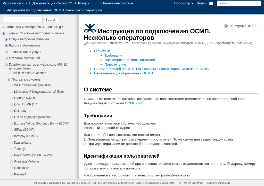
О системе (102, 51)
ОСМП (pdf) (134, 103)
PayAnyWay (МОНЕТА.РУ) (33, 155)
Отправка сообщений (24, 58)
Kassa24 (20, 174)
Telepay (19, 149)
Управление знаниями (160, 182)
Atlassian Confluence (47, 182)
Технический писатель (178, 43)
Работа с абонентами (24, 45)
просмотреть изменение (233, 43)
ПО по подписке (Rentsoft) (33, 117)
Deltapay (20, 111)
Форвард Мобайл (26, 161)
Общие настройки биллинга (29, 39)
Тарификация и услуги (25, 52)
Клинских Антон (119, 43)
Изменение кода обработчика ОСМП (123, 73)
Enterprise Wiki (76, 182)
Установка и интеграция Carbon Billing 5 (34, 27)
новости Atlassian (218, 182)
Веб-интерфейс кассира (29, 73)
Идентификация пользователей (129, 60)
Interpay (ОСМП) (26, 136)
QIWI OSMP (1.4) (26, 104)
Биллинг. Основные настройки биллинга (35, 33)
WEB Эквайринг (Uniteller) (32, 85)
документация (132, 182)
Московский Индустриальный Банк (39, 92)
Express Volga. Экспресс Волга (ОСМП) (42, 123)
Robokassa (22, 168)
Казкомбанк (22, 142)
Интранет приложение (102, 182)
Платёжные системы (117, 3)
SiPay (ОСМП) (24, 129)
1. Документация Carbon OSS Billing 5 (59, 3)
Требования (113, 55)
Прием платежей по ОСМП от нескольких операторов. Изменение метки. (152, 69)
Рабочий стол (13, 3)
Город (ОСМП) (24, 98)
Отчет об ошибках (191, 182)
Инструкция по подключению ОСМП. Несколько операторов (147, 34)
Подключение (115, 64)
